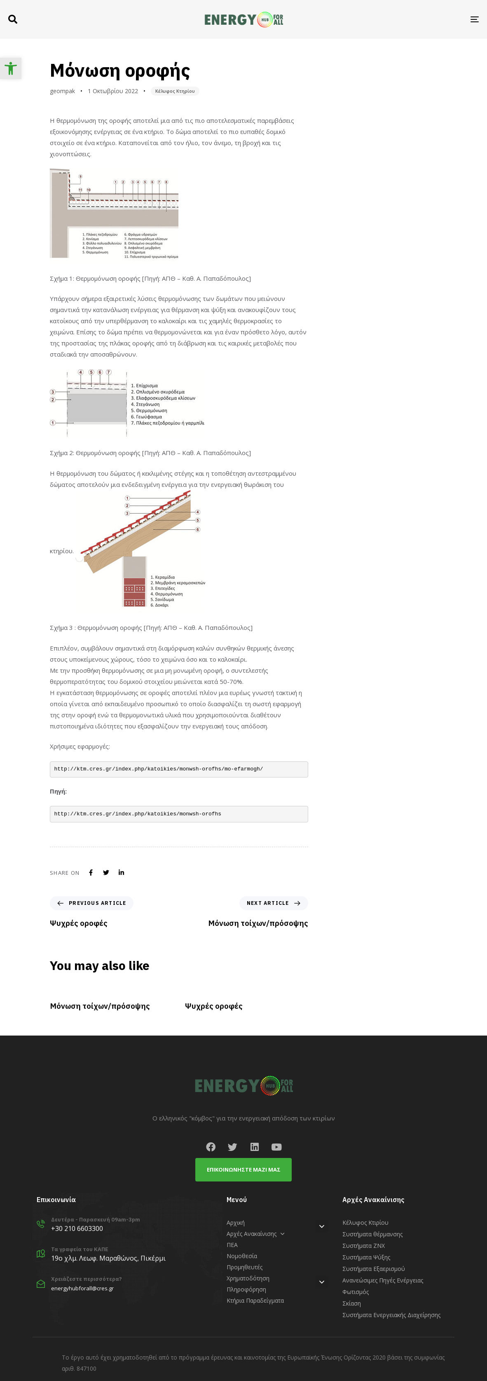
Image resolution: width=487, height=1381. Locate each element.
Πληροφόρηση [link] (246, 1289)
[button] (12, 19)
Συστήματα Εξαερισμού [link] (373, 1269)
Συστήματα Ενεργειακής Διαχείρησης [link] (391, 1315)
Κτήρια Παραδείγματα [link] (255, 1300)
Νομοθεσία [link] (242, 1256)
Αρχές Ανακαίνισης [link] (256, 1234)
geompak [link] (62, 91)
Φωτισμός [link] (355, 1292)
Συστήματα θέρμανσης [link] (372, 1234)
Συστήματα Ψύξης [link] (366, 1257)
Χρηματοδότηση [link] (248, 1278)
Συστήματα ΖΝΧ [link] (363, 1245)
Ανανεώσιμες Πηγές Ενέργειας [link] (382, 1280)
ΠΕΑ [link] (232, 1245)
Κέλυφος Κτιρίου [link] (365, 1222)
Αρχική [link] (236, 1222)
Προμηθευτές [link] (244, 1267)
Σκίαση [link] (351, 1303)
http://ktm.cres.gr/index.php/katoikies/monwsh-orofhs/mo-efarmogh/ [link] (158, 769)
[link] (10, 68)
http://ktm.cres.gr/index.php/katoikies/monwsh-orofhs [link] (138, 814)
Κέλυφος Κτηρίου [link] (175, 91)
